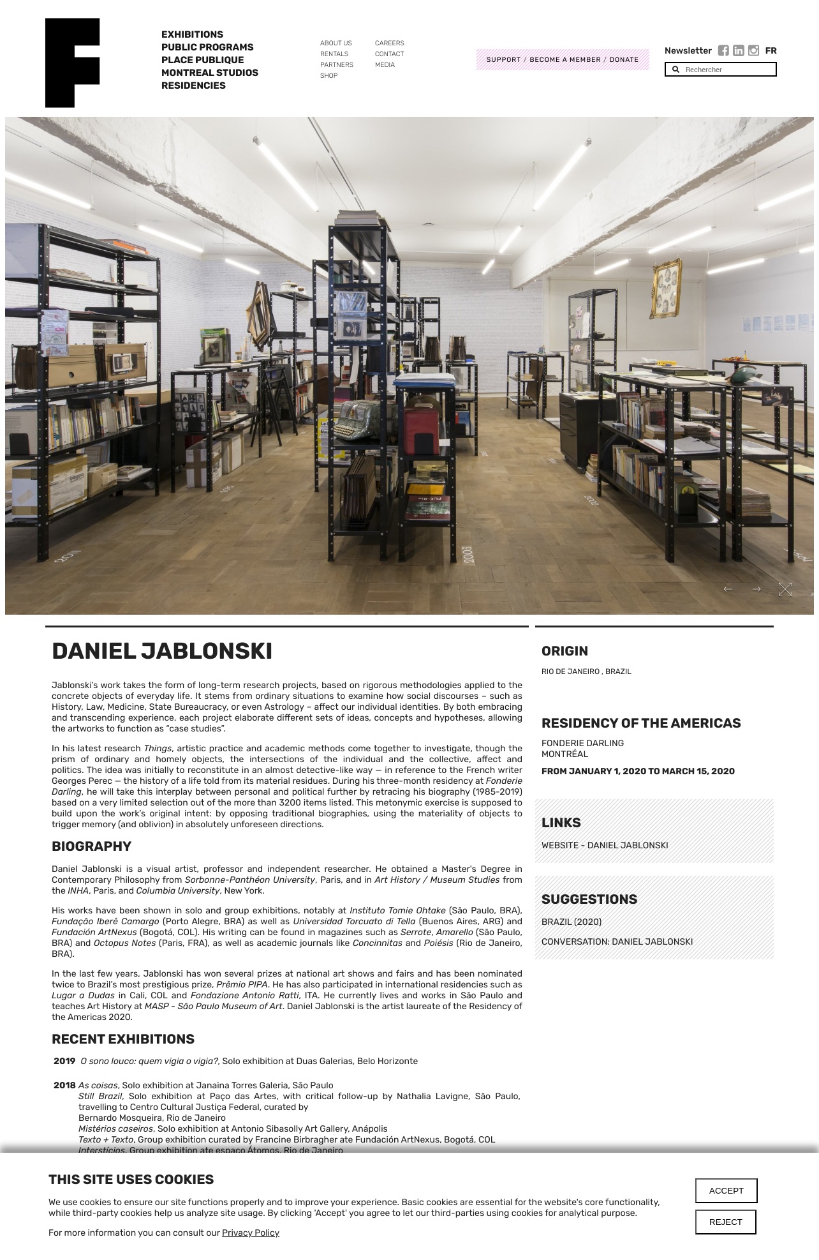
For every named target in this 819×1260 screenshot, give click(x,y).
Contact (389, 54)
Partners (336, 65)
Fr (771, 50)
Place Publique (202, 60)
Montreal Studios (209, 73)
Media (385, 65)
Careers (389, 43)
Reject (725, 1222)
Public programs (207, 47)
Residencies (193, 85)
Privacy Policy (250, 1232)
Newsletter (688, 50)
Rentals (334, 54)
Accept (726, 1191)
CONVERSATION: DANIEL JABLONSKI (617, 941)
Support (504, 60)
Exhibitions (192, 34)
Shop (328, 75)
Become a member (565, 60)
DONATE (624, 60)
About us (336, 43)
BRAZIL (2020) (571, 922)
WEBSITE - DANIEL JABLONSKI (605, 845)
